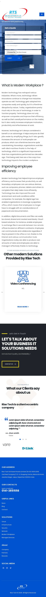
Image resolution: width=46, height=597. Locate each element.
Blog (3, 506)
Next (44, 292)
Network (4, 531)
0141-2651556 (10, 490)
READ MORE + (23, 307)
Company (5, 550)
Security (4, 528)
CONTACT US (10, 364)
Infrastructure (7, 525)
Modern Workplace (8, 534)
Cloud (4, 522)
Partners (5, 553)
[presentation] (21, 64)
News (3, 503)
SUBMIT (13, 58)
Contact (5, 510)
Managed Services (8, 538)
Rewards (5, 556)
